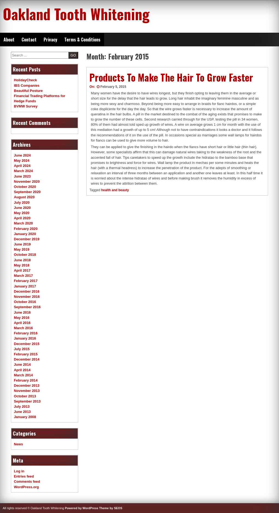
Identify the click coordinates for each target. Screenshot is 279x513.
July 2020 (22, 202)
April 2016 (22, 323)
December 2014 (27, 359)
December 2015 (27, 344)
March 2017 (23, 276)
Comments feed (27, 481)
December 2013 (27, 385)
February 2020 (26, 229)
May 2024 (21, 160)
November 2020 (27, 181)
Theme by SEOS (110, 508)
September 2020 (27, 192)
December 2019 (27, 239)
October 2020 (25, 187)
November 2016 (27, 297)
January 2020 (25, 234)
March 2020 (23, 223)
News (18, 444)
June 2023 (22, 176)
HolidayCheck (25, 80)
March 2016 (23, 328)
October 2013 (25, 396)
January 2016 (25, 338)
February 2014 (26, 380)
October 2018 (25, 255)
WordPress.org (26, 487)
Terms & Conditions (82, 39)
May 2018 (21, 265)
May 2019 (21, 249)
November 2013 (27, 391)
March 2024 (23, 171)
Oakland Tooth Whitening (76, 13)
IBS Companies (27, 85)
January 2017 (25, 286)
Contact (29, 39)
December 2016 (27, 291)
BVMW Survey (26, 106)
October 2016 (25, 302)
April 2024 (22, 166)
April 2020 (22, 218)
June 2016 (22, 312)
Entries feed (24, 476)
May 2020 (21, 213)
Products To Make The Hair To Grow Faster (171, 77)
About (9, 39)
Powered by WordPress (81, 508)
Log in (19, 471)
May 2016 (21, 318)
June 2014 (22, 364)
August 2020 (24, 197)
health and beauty (115, 190)
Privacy (50, 39)
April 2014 (22, 370)
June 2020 (22, 208)
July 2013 (22, 406)
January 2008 (25, 417)
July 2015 (22, 349)
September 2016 (27, 307)
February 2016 (26, 333)
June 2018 (22, 260)
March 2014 (23, 375)
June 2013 (22, 412)
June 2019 (22, 244)
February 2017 (26, 281)
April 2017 (22, 270)
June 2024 (22, 155)
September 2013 (27, 401)
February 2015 (26, 354)
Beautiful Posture (28, 91)
